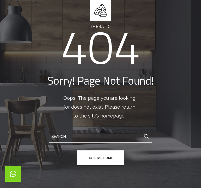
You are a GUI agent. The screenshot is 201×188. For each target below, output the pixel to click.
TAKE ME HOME (100, 157)
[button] (13, 174)
